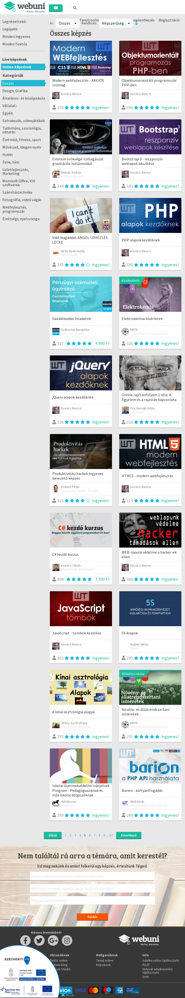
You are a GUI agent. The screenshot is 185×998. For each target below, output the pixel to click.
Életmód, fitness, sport (21, 139)
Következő (129, 835)
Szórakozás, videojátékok (23, 120)
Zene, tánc (11, 162)
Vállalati (9, 105)
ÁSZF (146, 965)
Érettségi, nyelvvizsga (21, 218)
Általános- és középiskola (23, 98)
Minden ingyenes (16, 36)
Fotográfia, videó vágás (21, 199)
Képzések (103, 965)
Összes (8, 83)
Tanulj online (104, 960)
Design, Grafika (14, 90)
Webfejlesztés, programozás (14, 209)
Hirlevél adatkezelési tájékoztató (157, 971)
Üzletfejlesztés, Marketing (15, 171)
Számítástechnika (17, 192)
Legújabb (10, 29)
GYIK (145, 977)
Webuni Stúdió (60, 969)
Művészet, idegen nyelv (21, 147)
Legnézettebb (14, 21)
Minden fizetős (14, 43)
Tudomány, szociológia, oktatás (22, 130)
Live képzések (14, 59)
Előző (53, 835)
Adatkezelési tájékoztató (160, 960)
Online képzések (16, 66)
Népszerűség (116, 23)
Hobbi (7, 154)
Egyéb (7, 113)
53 (111, 835)
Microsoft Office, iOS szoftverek (18, 182)
